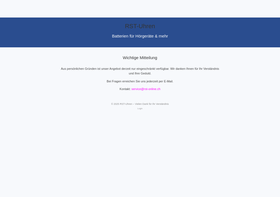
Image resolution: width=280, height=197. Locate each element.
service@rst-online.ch (146, 89)
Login (140, 108)
